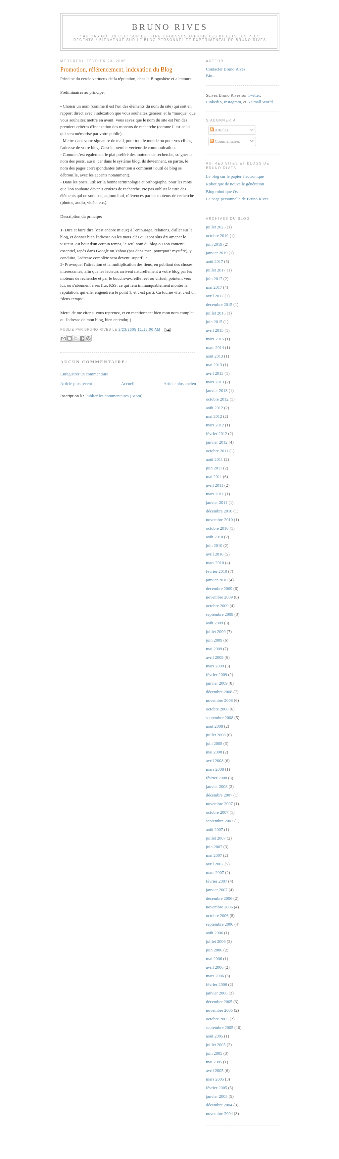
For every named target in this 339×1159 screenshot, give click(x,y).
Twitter (254, 95)
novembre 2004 (219, 1113)
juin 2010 (214, 545)
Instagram (232, 101)
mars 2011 (215, 493)
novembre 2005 (219, 1010)
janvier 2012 (216, 442)
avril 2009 (214, 657)
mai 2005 (214, 1061)
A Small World (260, 101)
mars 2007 (215, 872)
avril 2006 (214, 967)
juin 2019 (214, 244)
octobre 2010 (217, 528)
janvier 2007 (216, 889)
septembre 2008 (219, 717)
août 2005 (214, 1036)
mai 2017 (214, 287)
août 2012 (214, 407)
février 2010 (216, 571)
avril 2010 (214, 554)
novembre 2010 (219, 519)
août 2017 (214, 261)
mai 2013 (214, 364)
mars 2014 (215, 347)
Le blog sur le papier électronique (235, 176)
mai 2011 (214, 476)
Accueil (127, 383)
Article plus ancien (180, 383)
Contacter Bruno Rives (225, 69)
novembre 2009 (219, 597)
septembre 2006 (219, 924)
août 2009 (214, 622)
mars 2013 (215, 381)
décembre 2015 (219, 304)
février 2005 (216, 1087)
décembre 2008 (219, 691)
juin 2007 (214, 846)
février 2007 (216, 881)
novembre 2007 (219, 803)
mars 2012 (215, 424)
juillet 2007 (216, 838)
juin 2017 (214, 278)
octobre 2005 (217, 1018)
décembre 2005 (219, 1001)
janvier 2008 (216, 786)
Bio (209, 75)
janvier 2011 (216, 502)
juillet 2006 (216, 941)
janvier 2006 (216, 992)
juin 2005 (214, 1053)
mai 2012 (214, 416)
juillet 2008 (216, 734)
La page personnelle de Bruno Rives (237, 198)
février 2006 (216, 984)
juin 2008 (214, 743)
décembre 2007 (219, 795)
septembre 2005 (219, 1027)
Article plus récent (76, 383)
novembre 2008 (219, 700)
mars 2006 (215, 975)
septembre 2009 (219, 614)
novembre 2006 (219, 906)
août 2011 (214, 459)
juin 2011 (214, 467)
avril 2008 (214, 760)
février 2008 (216, 777)
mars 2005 (215, 1079)
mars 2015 (215, 338)
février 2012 (216, 433)
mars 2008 (215, 769)
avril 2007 (214, 863)
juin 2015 (214, 321)
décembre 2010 (219, 510)
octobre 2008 (217, 708)
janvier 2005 (216, 1096)
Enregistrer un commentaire (84, 373)
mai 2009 (214, 648)
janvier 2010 (216, 579)
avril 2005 (214, 1070)
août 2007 (214, 829)
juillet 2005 (216, 1044)
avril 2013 (214, 373)
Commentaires (225, 141)
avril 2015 (214, 330)
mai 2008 (214, 751)
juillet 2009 (216, 631)
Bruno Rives (170, 27)
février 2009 (216, 674)
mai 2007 (214, 855)
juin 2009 (214, 640)
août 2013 (214, 356)
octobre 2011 (217, 450)
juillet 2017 (216, 269)
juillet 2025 (216, 226)
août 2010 (214, 536)
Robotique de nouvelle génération (235, 183)
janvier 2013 (216, 390)
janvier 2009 (216, 683)
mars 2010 (215, 562)
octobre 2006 (217, 915)
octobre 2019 (217, 235)
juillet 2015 (216, 313)
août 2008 (214, 726)
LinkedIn (214, 101)
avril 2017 (214, 295)
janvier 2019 (216, 252)
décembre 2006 (219, 898)
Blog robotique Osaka (225, 191)
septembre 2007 (219, 820)
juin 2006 (214, 949)
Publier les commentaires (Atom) (113, 395)
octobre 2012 (217, 399)
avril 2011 (214, 485)
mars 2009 (215, 665)
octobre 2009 (217, 605)
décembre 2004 (219, 1104)
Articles (219, 129)
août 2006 (214, 932)
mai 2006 (214, 958)
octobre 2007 (217, 812)
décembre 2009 (219, 588)
